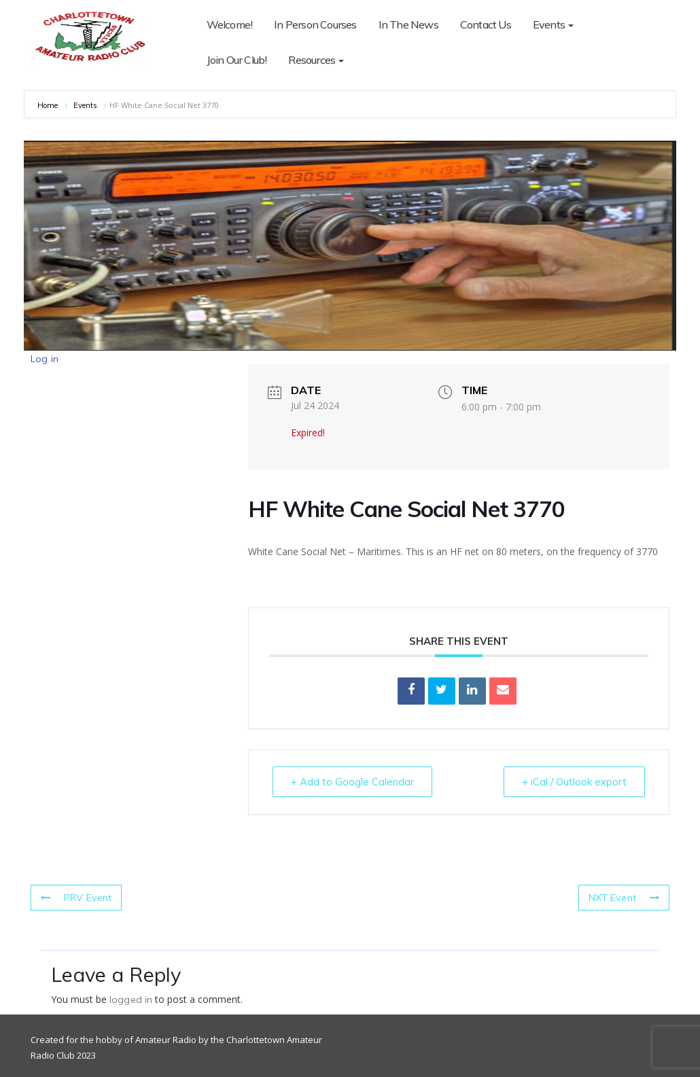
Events (553, 24)
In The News (408, 24)
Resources (234, 60)
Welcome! (230, 24)
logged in (130, 999)
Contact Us (485, 24)
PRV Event (76, 897)
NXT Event (624, 897)
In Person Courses (315, 24)
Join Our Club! (625, 24)
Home (48, 105)
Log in (44, 359)
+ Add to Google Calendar (353, 781)
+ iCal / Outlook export (573, 781)
